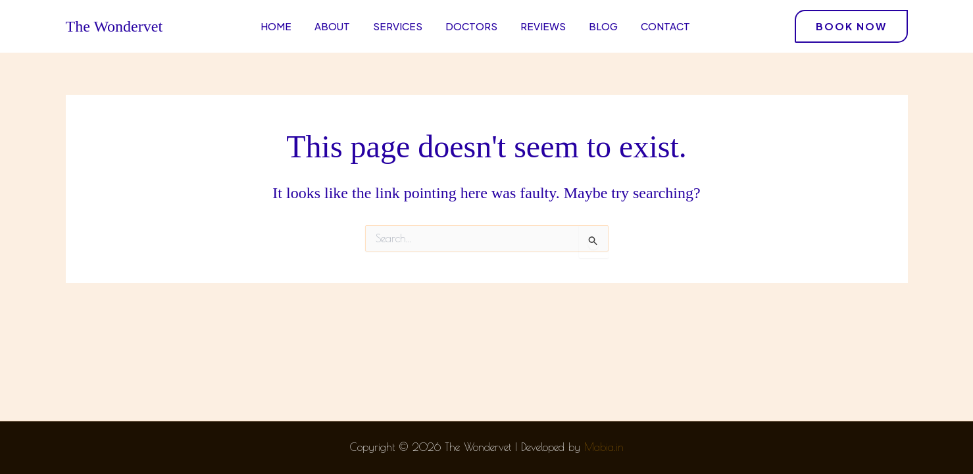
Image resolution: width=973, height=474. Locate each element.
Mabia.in (604, 447)
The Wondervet (114, 26)
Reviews (543, 26)
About (332, 26)
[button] (851, 26)
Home (276, 26)
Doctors (471, 26)
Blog (603, 26)
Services (397, 26)
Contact (665, 26)
